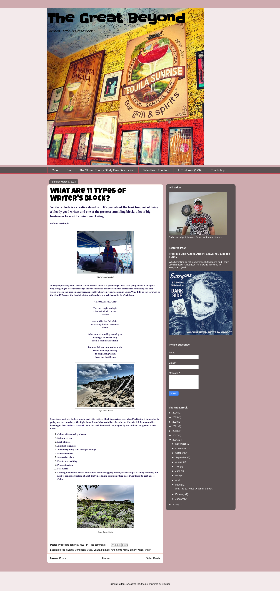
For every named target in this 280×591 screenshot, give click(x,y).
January (179, 499)
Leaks (97, 549)
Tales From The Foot (156, 170)
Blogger (166, 584)
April (178, 480)
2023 (175, 421)
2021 (175, 426)
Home (106, 558)
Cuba (89, 549)
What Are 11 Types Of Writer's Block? (88, 195)
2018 (175, 431)
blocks (61, 549)
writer (148, 549)
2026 (175, 412)
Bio (69, 170)
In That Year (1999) (190, 170)
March (178, 484)
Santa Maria (122, 549)
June (178, 471)
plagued (105, 549)
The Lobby (218, 170)
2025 (175, 417)
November (181, 448)
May (177, 475)
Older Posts (153, 558)
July (177, 466)
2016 (175, 440)
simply (133, 549)
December (181, 443)
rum (113, 549)
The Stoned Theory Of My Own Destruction (106, 170)
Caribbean (80, 549)
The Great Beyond (116, 18)
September (181, 457)
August (179, 462)
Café (55, 170)
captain (70, 549)
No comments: (99, 544)
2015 (175, 504)
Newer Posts (58, 558)
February (180, 494)
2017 (175, 435)
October (179, 453)
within (141, 549)
